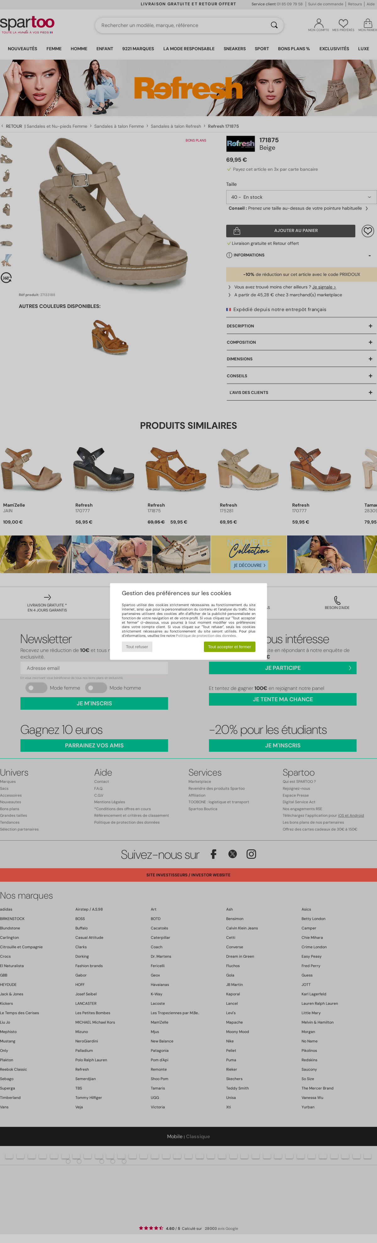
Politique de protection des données (206, 635)
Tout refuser (137, 646)
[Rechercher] (274, 25)
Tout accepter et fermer (229, 646)
